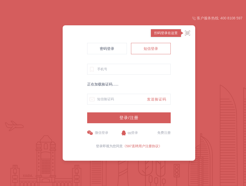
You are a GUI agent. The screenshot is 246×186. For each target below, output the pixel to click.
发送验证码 (156, 99)
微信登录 (101, 133)
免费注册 (164, 133)
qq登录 (133, 133)
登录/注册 (128, 117)
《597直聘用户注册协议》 (142, 146)
